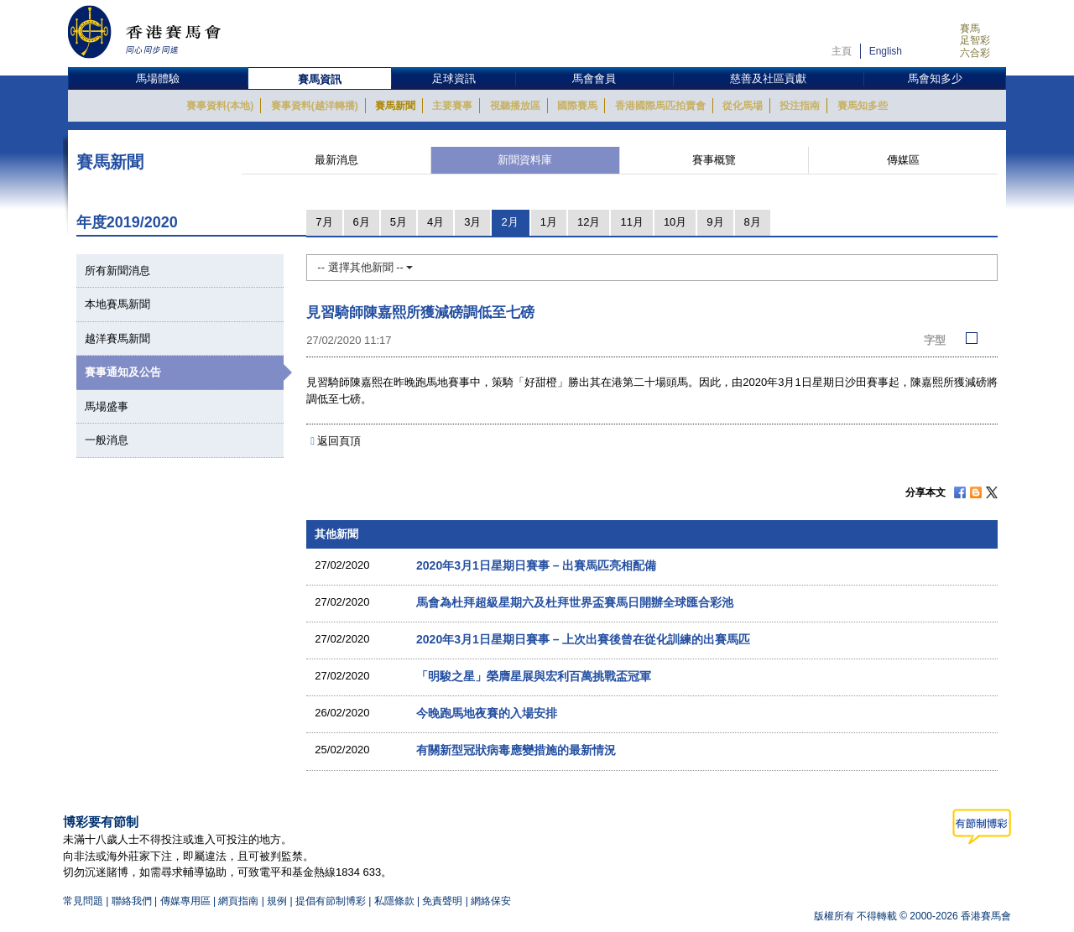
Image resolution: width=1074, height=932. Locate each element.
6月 (361, 222)
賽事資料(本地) (219, 106)
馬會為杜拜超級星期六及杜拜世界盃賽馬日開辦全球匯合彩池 (574, 602)
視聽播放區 (515, 106)
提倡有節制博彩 (330, 901)
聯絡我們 (132, 901)
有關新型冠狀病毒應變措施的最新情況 (516, 750)
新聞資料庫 (525, 160)
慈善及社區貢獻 (768, 78)
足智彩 (975, 40)
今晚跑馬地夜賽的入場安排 (486, 713)
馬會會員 (594, 78)
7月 (323, 222)
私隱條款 (394, 901)
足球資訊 (454, 78)
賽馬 (970, 28)
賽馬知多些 (862, 106)
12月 (588, 222)
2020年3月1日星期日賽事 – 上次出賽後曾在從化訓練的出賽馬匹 (583, 639)
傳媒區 (903, 160)
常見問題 (83, 901)
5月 (398, 222)
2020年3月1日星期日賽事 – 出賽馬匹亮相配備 (536, 565)
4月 (435, 222)
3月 (472, 222)
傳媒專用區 (185, 901)
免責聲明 (442, 901)
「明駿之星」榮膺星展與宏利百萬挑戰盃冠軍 (533, 676)
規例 (278, 901)
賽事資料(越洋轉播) (314, 106)
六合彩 (975, 53)
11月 (631, 222)
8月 (752, 222)
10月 (675, 222)
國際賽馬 (577, 106)
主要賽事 (452, 106)
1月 (548, 222)
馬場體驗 (158, 78)
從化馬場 (742, 106)
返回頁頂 (339, 441)
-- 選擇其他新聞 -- (365, 267)
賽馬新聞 (395, 106)
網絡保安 (491, 901)
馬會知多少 (935, 78)
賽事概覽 (714, 160)
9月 (714, 222)
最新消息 (336, 160)
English (885, 51)
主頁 (842, 51)
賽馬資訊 (319, 79)
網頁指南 (238, 901)
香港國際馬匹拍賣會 (660, 106)
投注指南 (799, 106)
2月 (509, 222)
